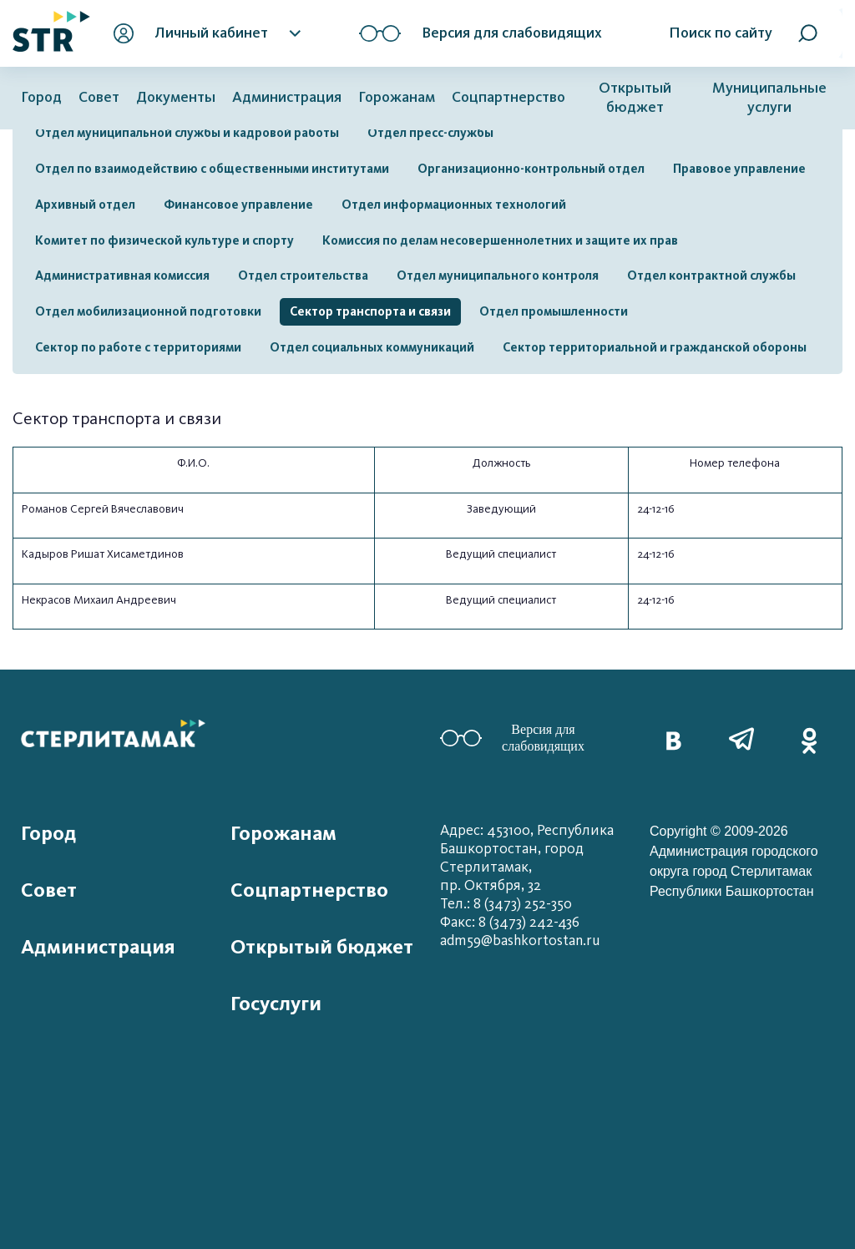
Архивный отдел (85, 204)
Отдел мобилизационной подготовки (148, 311)
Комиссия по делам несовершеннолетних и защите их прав (500, 240)
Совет (98, 97)
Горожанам (396, 97)
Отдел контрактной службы (711, 275)
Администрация (286, 97)
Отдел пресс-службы (430, 132)
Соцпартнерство (508, 97)
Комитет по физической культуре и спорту (164, 240)
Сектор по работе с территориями (138, 347)
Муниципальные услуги (769, 97)
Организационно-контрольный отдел (531, 168)
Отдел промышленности (553, 311)
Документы (175, 97)
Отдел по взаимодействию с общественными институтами (212, 168)
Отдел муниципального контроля (498, 275)
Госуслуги (275, 1003)
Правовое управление (739, 168)
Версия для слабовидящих (512, 737)
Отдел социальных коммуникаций (372, 347)
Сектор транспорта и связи (370, 311)
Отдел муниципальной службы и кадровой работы (187, 132)
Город (41, 97)
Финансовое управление (238, 204)
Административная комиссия (122, 275)
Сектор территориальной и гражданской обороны (655, 347)
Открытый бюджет (635, 97)
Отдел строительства (303, 275)
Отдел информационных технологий (453, 204)
